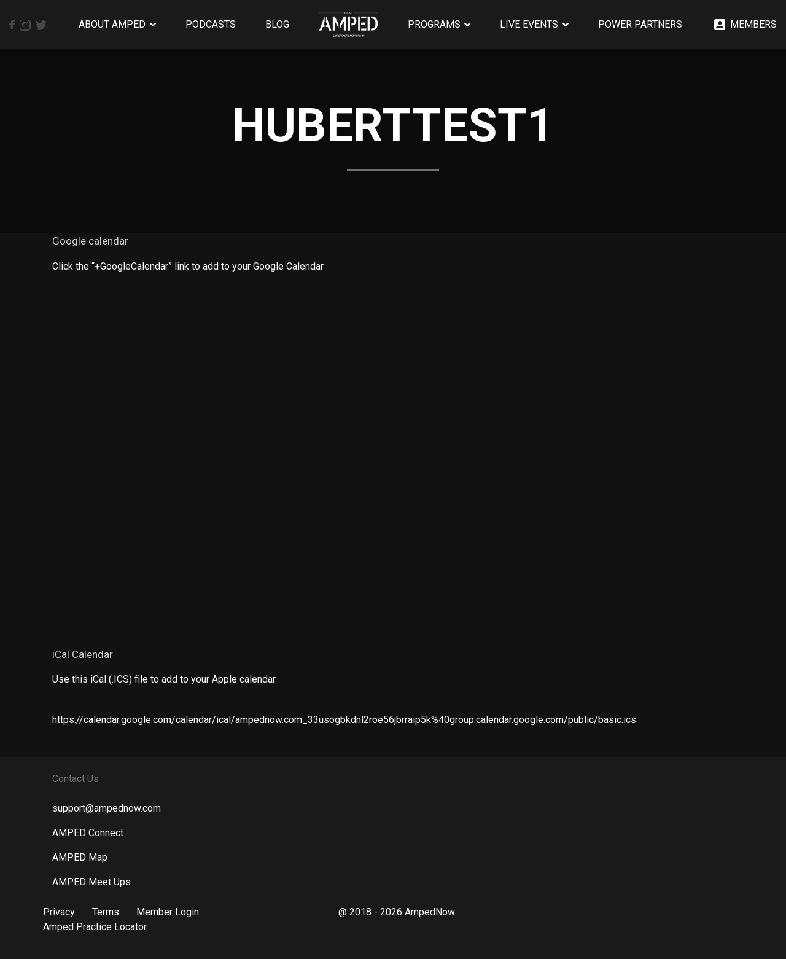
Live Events (529, 24)
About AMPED (112, 24)
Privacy (59, 912)
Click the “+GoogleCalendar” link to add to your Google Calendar (188, 266)
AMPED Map (79, 857)
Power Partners (640, 24)
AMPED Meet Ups (91, 882)
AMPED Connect (87, 833)
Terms (105, 912)
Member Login (167, 912)
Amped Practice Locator (95, 927)
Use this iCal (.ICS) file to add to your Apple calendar (164, 679)
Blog (277, 24)
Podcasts (210, 24)
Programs (434, 24)
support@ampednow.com (106, 808)
